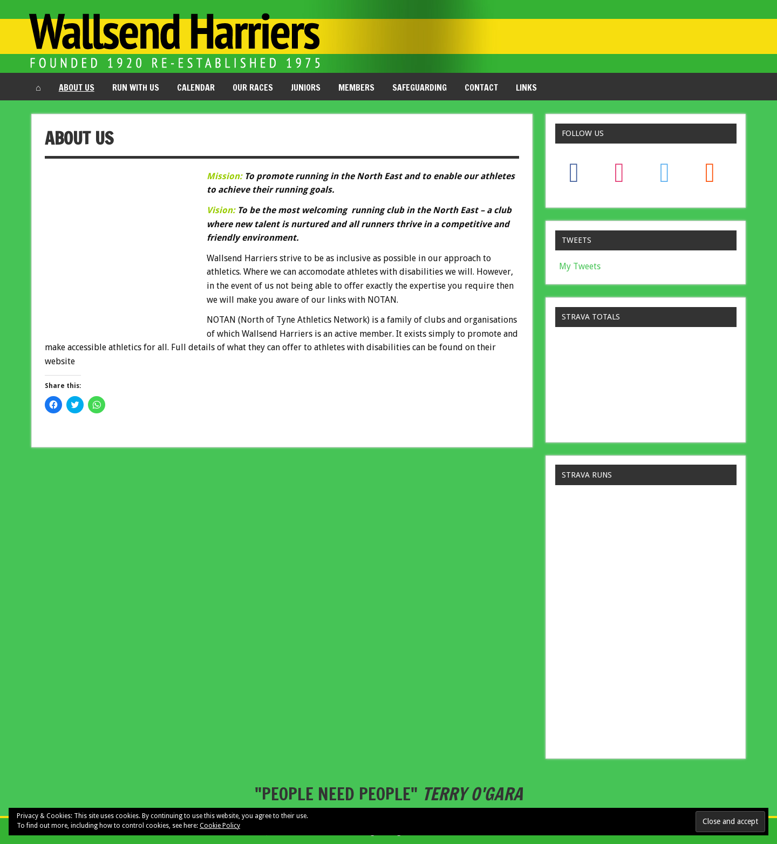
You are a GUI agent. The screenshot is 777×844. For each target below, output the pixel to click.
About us (76, 87)
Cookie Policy (220, 825)
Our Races (253, 87)
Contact (481, 87)
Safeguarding (419, 87)
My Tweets (580, 266)
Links (526, 87)
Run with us (135, 87)
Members (356, 87)
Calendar (196, 87)
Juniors (306, 87)
